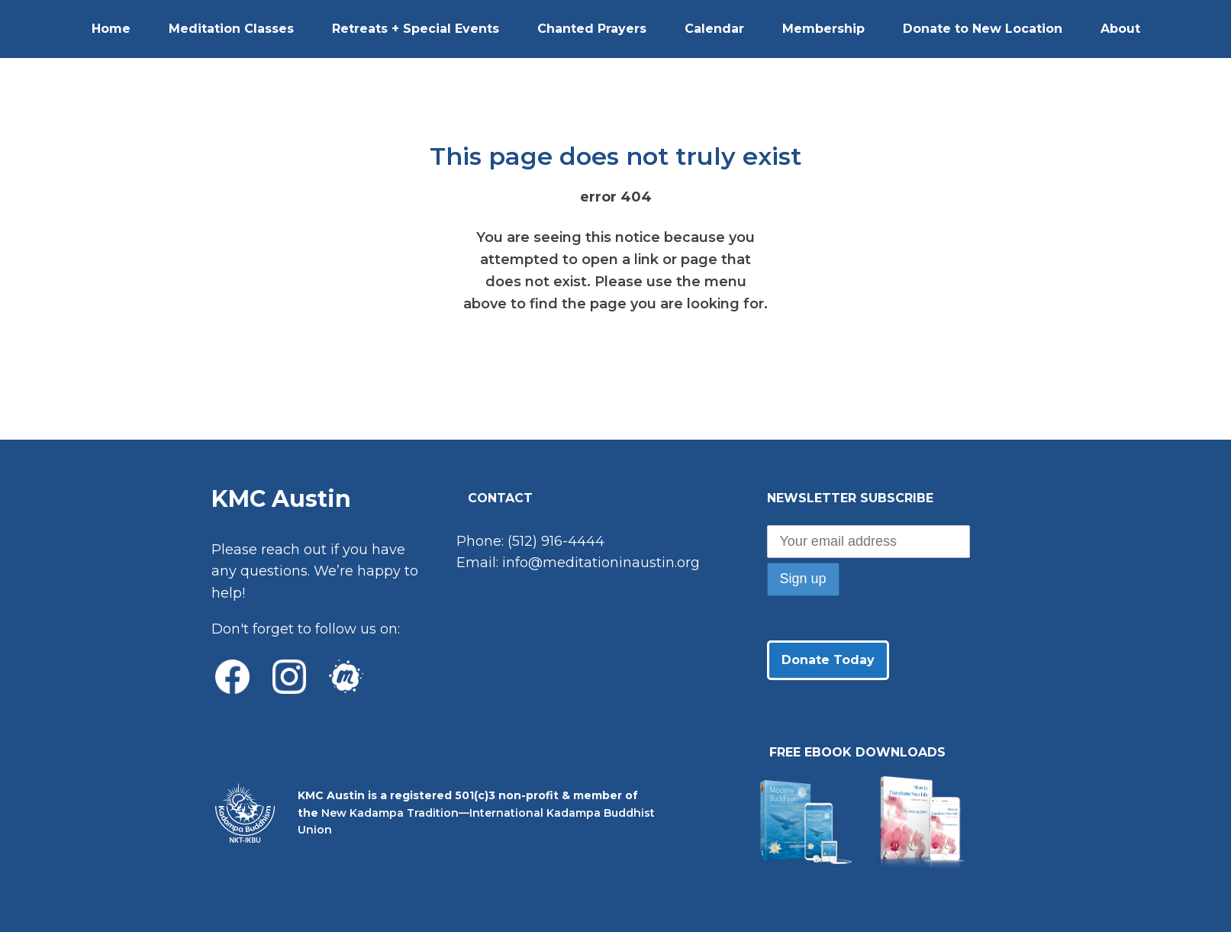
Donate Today (828, 660)
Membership (823, 28)
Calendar (714, 28)
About (1120, 28)
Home (111, 28)
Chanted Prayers (591, 28)
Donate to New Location (982, 28)
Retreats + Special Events (415, 28)
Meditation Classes (231, 28)
